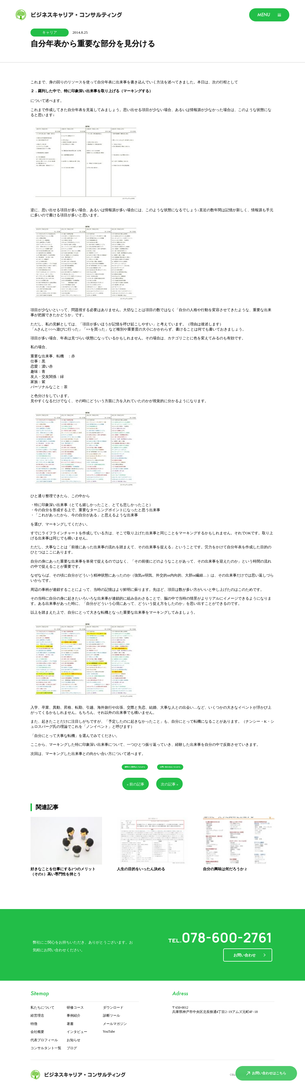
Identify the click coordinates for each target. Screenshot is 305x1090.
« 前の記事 (135, 784)
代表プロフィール (44, 1040)
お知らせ (73, 1040)
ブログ (72, 1048)
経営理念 (37, 1016)
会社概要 (37, 1032)
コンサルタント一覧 (45, 1048)
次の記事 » (169, 784)
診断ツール (111, 1016)
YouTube (109, 1031)
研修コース (75, 1008)
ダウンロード (113, 1008)
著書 (70, 1024)
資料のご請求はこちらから (135, 767)
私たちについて (42, 1008)
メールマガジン (115, 1024)
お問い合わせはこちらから (170, 767)
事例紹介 (73, 1016)
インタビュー (77, 1032)
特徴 (33, 1024)
